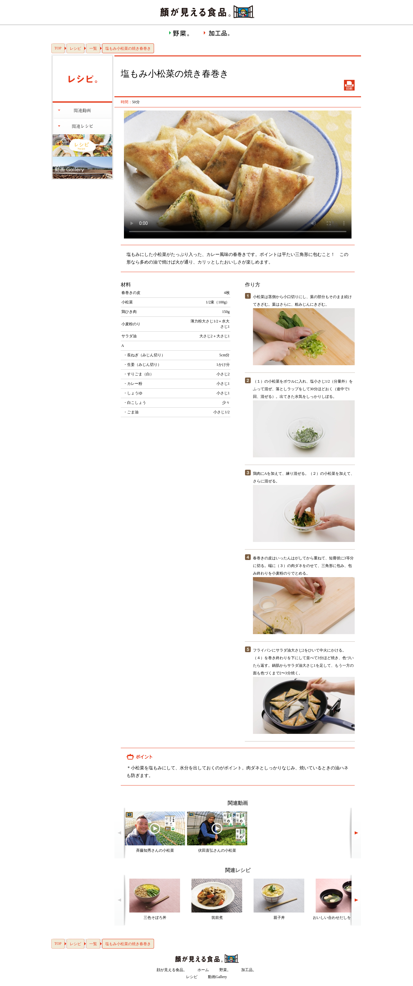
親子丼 (279, 917)
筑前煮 (217, 917)
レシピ (75, 48)
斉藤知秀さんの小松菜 (155, 850)
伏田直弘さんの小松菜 (217, 850)
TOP (58, 48)
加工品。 (248, 970)
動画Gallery (217, 977)
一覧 (93, 48)
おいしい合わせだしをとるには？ (341, 917)
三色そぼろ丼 (155, 917)
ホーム (203, 970)
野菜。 (225, 970)
